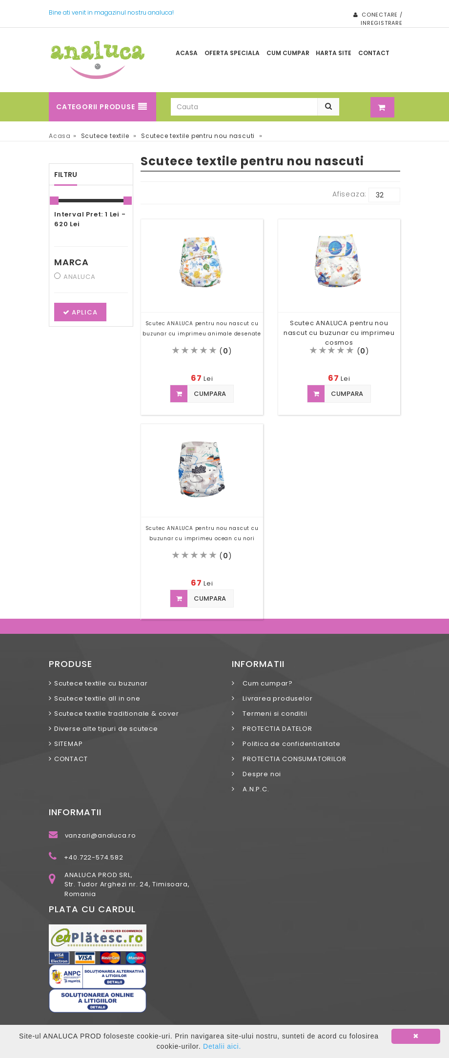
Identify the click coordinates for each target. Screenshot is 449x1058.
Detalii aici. (222, 1046)
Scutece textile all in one (97, 698)
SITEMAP (68, 743)
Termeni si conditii (272, 713)
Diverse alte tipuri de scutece (106, 728)
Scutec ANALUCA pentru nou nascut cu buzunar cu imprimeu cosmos (339, 332)
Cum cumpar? (265, 683)
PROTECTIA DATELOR (274, 728)
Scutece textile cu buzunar (101, 683)
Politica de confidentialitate (289, 743)
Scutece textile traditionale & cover (116, 713)
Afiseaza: (349, 194)
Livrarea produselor (275, 698)
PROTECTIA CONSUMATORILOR (292, 759)
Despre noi (259, 774)
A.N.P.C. (253, 789)
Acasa (60, 136)
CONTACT (71, 759)
